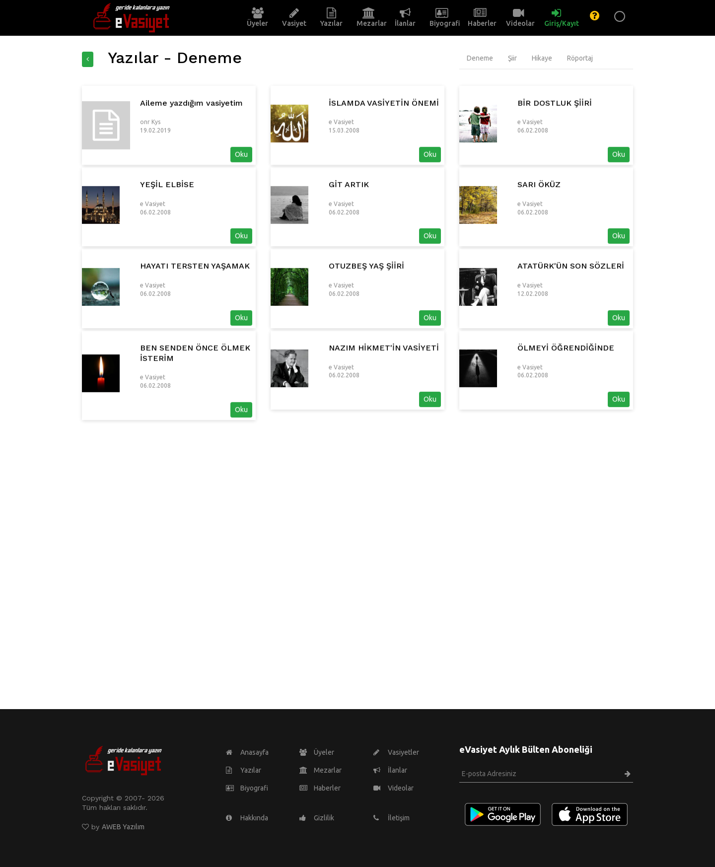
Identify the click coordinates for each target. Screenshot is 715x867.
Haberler (320, 788)
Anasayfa (247, 752)
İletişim (391, 818)
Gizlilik (316, 818)
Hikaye (542, 58)
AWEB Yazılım (123, 827)
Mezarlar (320, 770)
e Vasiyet (341, 179)
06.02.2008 (532, 188)
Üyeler (316, 752)
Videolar (393, 788)
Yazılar (243, 770)
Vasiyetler (396, 752)
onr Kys (150, 179)
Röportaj (580, 58)
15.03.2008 (344, 188)
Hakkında (247, 818)
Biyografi (247, 788)
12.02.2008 (532, 351)
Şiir (512, 58)
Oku (241, 212)
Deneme (480, 58)
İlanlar (390, 770)
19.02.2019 (155, 188)
